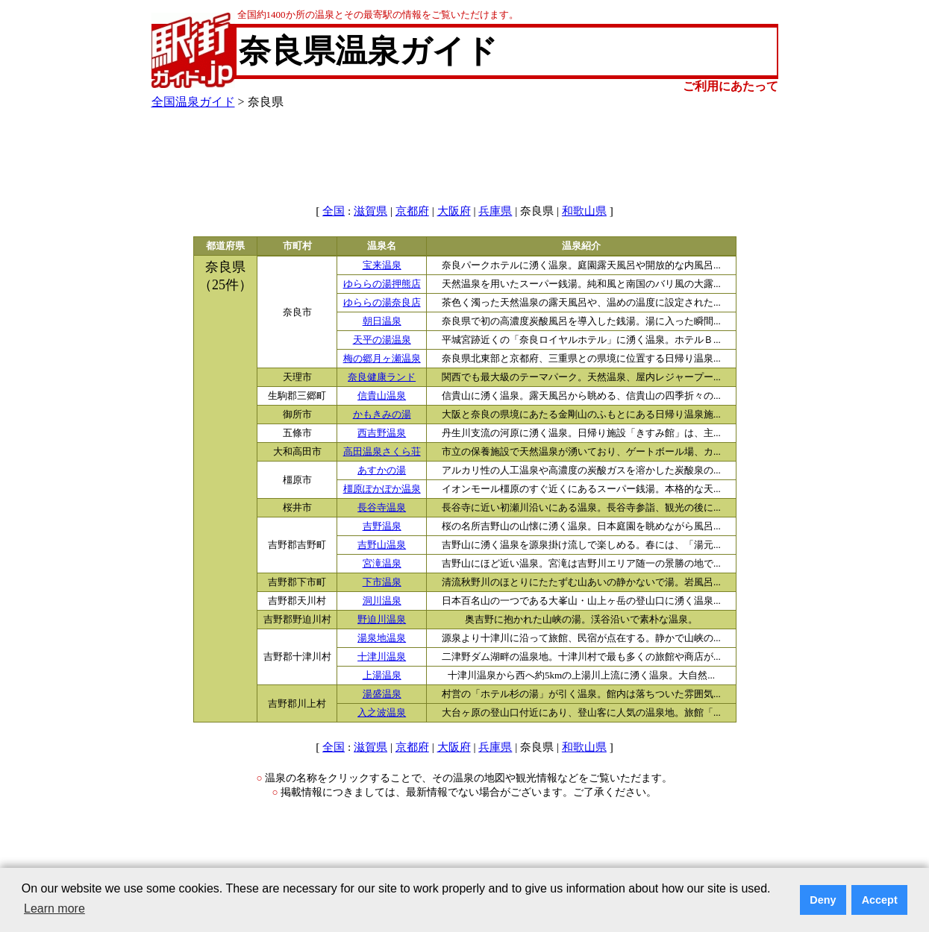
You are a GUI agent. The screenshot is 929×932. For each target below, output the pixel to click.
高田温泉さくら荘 (382, 452)
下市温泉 (382, 582)
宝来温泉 (382, 265)
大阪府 (454, 211)
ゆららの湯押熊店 (382, 284)
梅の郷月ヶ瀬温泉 (382, 358)
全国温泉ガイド (193, 101)
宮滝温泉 (382, 563)
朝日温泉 (382, 321)
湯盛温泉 (382, 694)
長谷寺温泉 (381, 508)
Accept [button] (880, 900)
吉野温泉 (382, 526)
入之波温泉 (381, 713)
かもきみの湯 (382, 414)
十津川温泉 (381, 657)
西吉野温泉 (381, 433)
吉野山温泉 (381, 545)
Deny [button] (823, 900)
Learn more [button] (54, 908)
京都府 (412, 211)
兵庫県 (495, 211)
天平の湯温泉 (382, 340)
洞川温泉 (382, 601)
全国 (333, 211)
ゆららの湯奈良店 (382, 302)
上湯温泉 (382, 675)
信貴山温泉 (381, 396)
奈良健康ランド (382, 377)
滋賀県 (370, 211)
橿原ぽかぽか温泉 (382, 489)
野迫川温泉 (381, 619)
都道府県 (225, 246)
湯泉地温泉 (381, 638)
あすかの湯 (381, 470)
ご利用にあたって (730, 86)
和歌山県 (584, 211)
